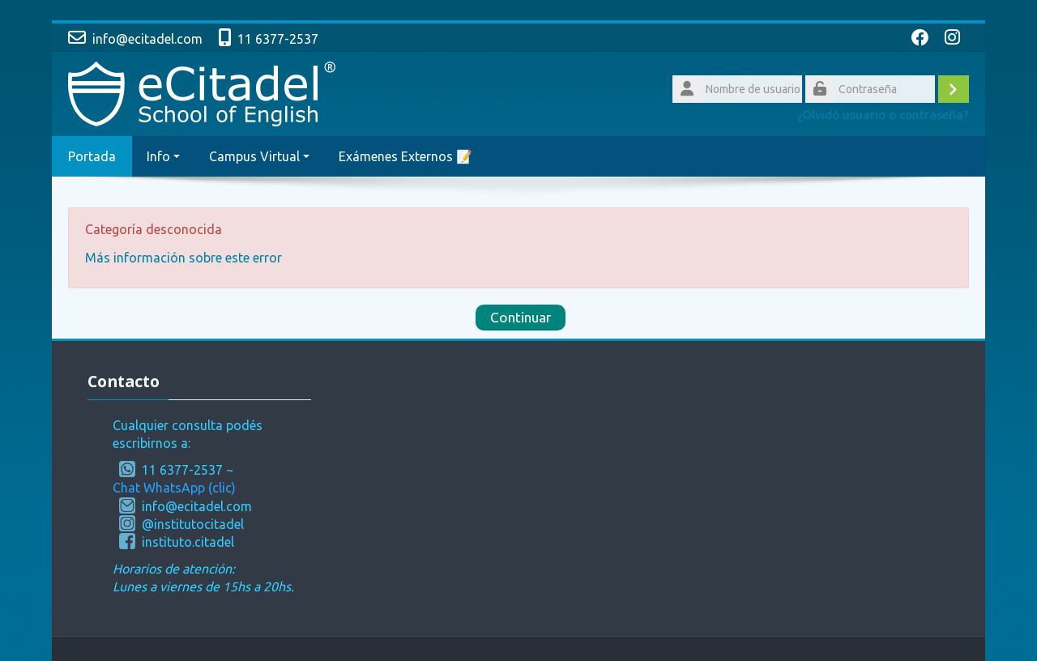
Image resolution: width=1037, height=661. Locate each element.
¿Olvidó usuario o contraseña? (883, 115)
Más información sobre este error (183, 257)
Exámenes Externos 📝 (405, 156)
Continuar (520, 317)
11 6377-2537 (277, 39)
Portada (92, 156)
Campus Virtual (259, 156)
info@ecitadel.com (147, 39)
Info (163, 156)
